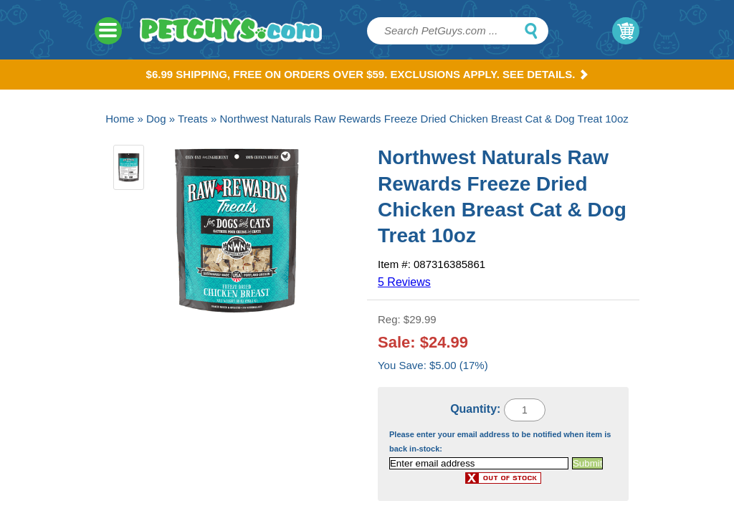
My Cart (625, 30)
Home (119, 119)
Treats (193, 119)
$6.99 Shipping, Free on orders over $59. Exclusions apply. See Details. (367, 74)
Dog (156, 119)
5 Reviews (404, 282)
